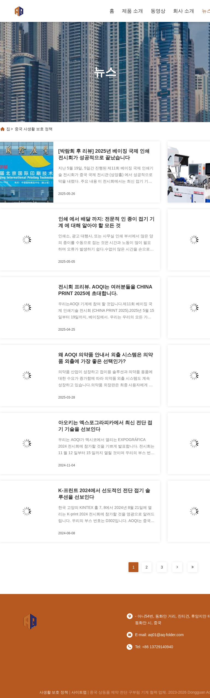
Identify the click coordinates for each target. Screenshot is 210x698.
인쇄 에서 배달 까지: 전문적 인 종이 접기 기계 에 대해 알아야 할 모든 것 (106, 222)
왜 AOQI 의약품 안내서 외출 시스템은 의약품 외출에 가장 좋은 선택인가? (105, 358)
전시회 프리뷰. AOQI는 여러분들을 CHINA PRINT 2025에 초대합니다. (105, 290)
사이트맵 (79, 692)
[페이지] (177, 567)
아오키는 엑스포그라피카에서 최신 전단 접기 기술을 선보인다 (105, 426)
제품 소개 (132, 11)
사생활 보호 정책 (53, 692)
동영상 (158, 11)
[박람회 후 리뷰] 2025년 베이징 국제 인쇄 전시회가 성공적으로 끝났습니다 (104, 154)
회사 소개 (183, 11)
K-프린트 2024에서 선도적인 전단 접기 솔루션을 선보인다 (104, 494)
